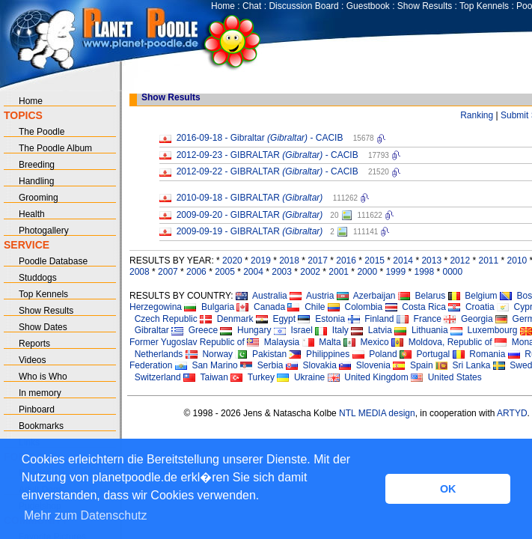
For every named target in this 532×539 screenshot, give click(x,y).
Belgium (473, 295)
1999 (395, 272)
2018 (289, 260)
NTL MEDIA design (376, 413)
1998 (424, 272)
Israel (293, 330)
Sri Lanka (462, 365)
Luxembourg (483, 330)
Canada (260, 307)
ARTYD (512, 413)
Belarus (421, 295)
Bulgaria (209, 307)
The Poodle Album (55, 148)
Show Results (424, 6)
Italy (332, 330)
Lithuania (420, 330)
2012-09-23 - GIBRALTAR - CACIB (267, 155)
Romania (479, 354)
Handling (36, 181)
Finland (371, 319)
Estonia (321, 319)
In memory (40, 393)
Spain (412, 365)
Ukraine (301, 377)
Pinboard (37, 409)
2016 (346, 260)
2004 (253, 272)
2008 (139, 272)
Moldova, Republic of (441, 342)
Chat (251, 6)
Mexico (366, 342)
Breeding (37, 164)
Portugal (425, 354)
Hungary (245, 330)
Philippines (319, 354)
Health (32, 214)
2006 (196, 272)
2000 (367, 272)
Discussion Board (303, 6)
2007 (168, 272)
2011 (488, 260)
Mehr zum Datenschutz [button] (85, 515)
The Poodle (41, 132)
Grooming (38, 197)
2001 (338, 272)
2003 (282, 272)
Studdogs (38, 277)
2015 (374, 260)
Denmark (226, 319)
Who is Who (43, 376)
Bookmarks (41, 426)
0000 (453, 272)
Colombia (355, 307)
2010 (517, 260)
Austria (312, 295)
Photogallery (44, 230)
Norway (209, 354)
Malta (321, 342)
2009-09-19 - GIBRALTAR (250, 231)
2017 (318, 260)
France (419, 319)
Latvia (371, 330)
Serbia (261, 365)
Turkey (252, 377)
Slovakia (311, 365)
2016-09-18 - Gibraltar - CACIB (260, 138)
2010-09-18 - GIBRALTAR (250, 197)
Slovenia (365, 365)
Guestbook (368, 6)
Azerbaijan (366, 295)
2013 (431, 260)
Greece (194, 330)
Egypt (276, 319)
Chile (306, 307)
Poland (374, 354)
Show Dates (43, 327)
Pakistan (261, 354)
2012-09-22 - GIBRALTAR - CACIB (267, 171)
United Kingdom (368, 377)
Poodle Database (53, 261)
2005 (225, 272)
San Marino (206, 365)
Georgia (468, 319)
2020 (232, 260)
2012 (460, 260)
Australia (261, 295)
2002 (310, 272)
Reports (34, 343)
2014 (403, 260)
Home (223, 6)
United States (446, 377)
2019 (261, 260)
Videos (32, 360)
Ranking (476, 115)
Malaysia (273, 342)
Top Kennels (484, 6)
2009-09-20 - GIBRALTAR (250, 215)
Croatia (471, 307)
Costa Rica (415, 307)
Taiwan (205, 377)
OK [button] (448, 489)
